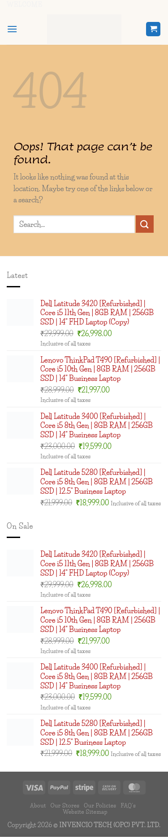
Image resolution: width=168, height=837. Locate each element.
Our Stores (65, 805)
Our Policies (100, 805)
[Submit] (145, 224)
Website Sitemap (85, 811)
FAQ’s (128, 805)
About (38, 805)
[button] (12, 29)
